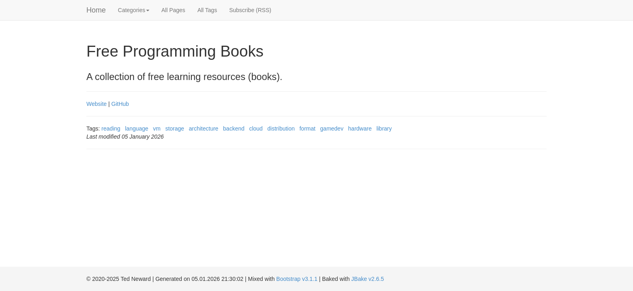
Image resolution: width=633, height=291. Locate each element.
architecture (203, 128)
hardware (359, 128)
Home (96, 10)
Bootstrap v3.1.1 (296, 279)
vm (157, 128)
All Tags (207, 10)
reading (110, 128)
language (137, 128)
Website (96, 104)
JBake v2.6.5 (367, 279)
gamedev (332, 128)
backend (234, 128)
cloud (255, 128)
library (384, 128)
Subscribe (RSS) (250, 10)
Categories (133, 10)
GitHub (120, 104)
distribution (281, 128)
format (308, 128)
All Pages (173, 10)
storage (174, 128)
